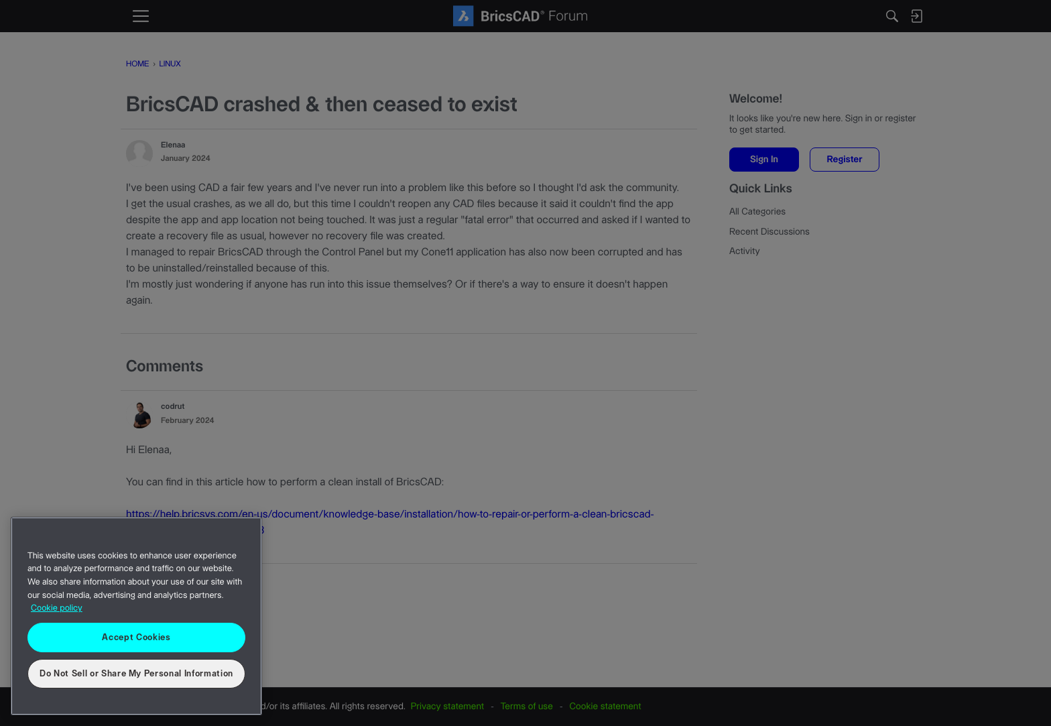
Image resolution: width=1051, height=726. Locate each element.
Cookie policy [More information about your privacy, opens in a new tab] (56, 609)
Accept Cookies (136, 637)
